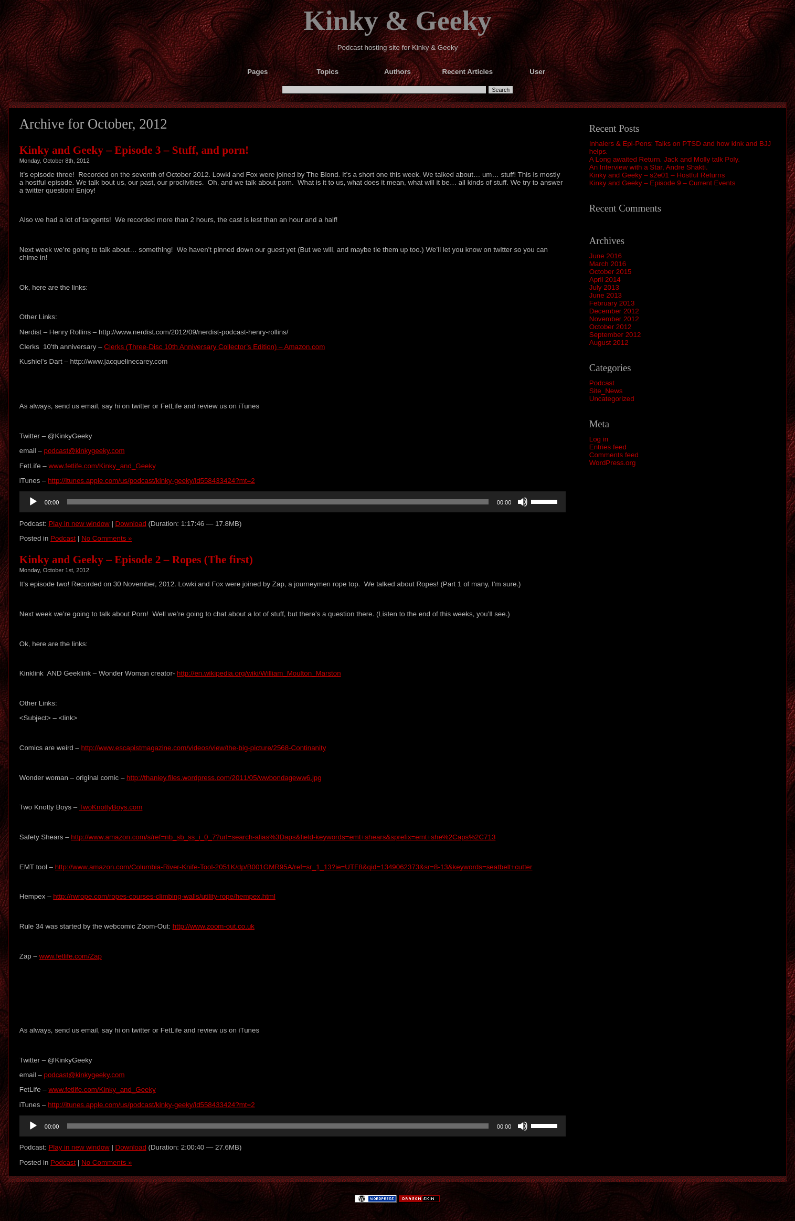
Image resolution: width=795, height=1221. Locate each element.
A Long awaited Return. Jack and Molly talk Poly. (664, 159)
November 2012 (614, 319)
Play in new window (78, 524)
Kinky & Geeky (397, 20)
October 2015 (610, 272)
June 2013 (605, 295)
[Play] (33, 502)
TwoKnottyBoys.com (111, 807)
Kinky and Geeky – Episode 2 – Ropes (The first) (136, 559)
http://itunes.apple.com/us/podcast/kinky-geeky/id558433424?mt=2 (151, 481)
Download (130, 524)
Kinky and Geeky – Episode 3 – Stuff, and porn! (134, 150)
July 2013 (604, 287)
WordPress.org (612, 463)
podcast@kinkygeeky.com (84, 451)
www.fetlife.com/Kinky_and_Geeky (101, 466)
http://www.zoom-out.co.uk (214, 926)
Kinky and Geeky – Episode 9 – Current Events (662, 183)
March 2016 (607, 264)
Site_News (606, 391)
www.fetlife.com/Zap (70, 956)
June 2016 (605, 256)
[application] (292, 501)
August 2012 (609, 342)
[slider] (277, 501)
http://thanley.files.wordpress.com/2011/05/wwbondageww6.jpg (224, 778)
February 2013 (612, 303)
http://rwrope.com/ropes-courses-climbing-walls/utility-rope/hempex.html (164, 896)
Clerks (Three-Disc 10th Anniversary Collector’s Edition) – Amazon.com (214, 347)
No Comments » (106, 538)
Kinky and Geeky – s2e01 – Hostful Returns (657, 175)
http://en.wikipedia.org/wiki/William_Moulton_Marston (259, 673)
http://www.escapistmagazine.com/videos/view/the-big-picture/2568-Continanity (203, 748)
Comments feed (614, 455)
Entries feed (608, 447)
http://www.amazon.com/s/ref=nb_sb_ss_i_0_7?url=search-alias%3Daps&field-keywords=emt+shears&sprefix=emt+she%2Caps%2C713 (283, 837)
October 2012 (610, 327)
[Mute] (522, 502)
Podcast (601, 383)
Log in (598, 439)
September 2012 (615, 335)
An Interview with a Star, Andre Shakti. (648, 167)
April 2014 (605, 279)
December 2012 (614, 311)
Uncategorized (611, 399)
